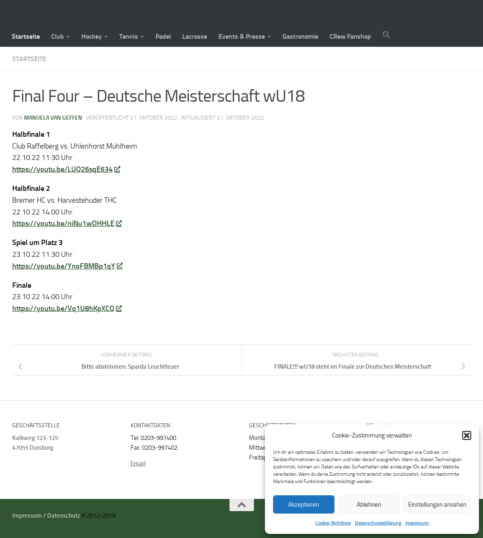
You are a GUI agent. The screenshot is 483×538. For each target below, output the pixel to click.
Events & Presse (242, 36)
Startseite (26, 36)
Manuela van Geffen (53, 117)
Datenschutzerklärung (378, 523)
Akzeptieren (303, 504)
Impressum (417, 523)
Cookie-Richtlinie (333, 523)
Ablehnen (369, 504)
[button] (467, 435)
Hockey (91, 36)
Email (138, 463)
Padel (163, 36)
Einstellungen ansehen (437, 504)
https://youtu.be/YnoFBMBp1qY (67, 266)
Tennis (128, 36)
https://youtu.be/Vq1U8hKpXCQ (66, 308)
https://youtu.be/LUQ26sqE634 (66, 169)
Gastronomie (300, 36)
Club (57, 36)
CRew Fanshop (350, 36)
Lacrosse (194, 36)
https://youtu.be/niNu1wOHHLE (66, 223)
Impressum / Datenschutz (46, 515)
